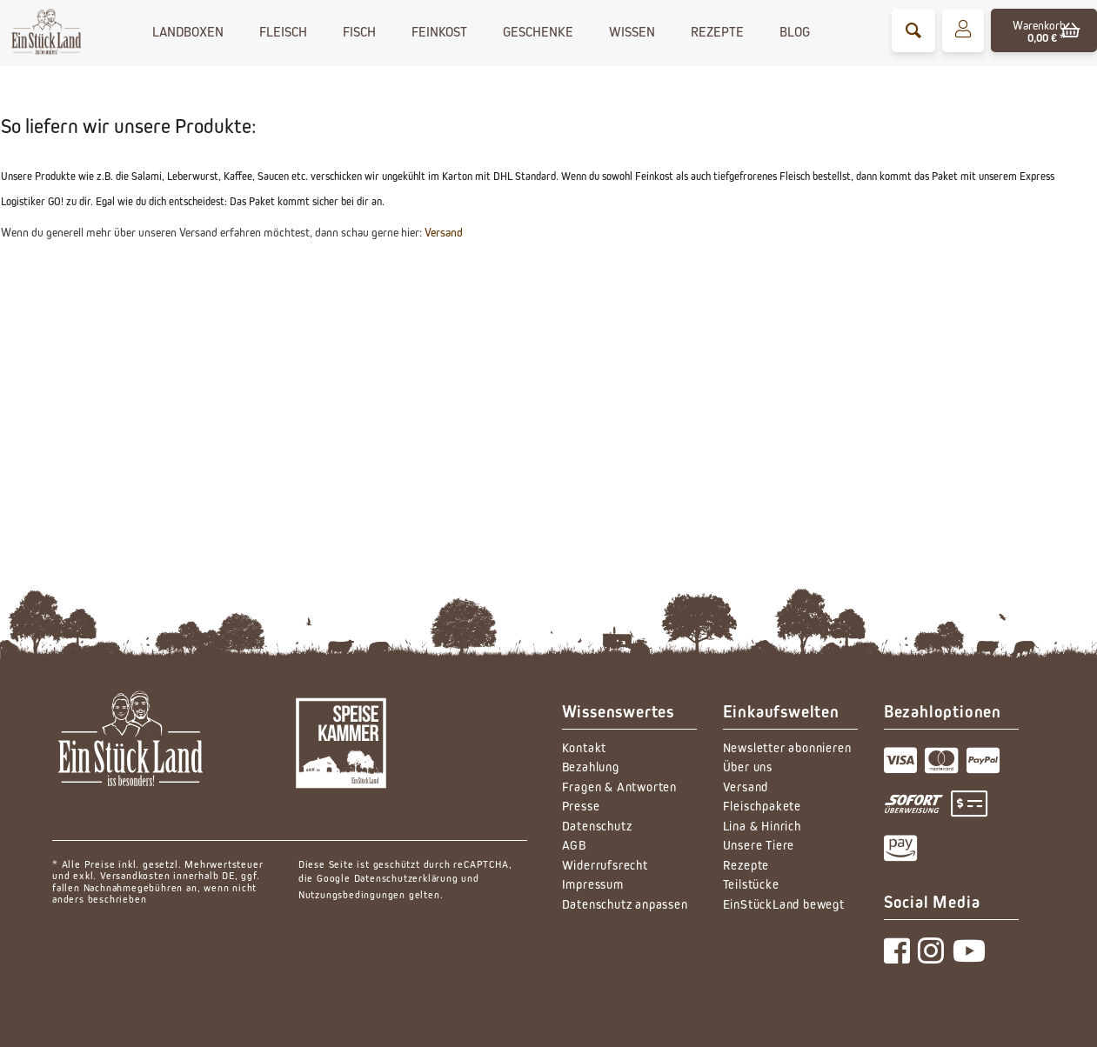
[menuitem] (913, 30)
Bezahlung (590, 766)
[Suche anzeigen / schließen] (913, 30)
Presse (581, 805)
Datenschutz (597, 825)
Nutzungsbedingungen (351, 894)
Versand (444, 232)
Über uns (748, 766)
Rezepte (746, 864)
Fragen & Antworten (619, 786)
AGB (574, 844)
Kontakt (584, 747)
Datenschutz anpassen (625, 904)
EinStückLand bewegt (784, 904)
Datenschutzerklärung (406, 878)
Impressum (593, 884)
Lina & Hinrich (762, 825)
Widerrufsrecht (605, 864)
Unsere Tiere (759, 844)
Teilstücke (751, 884)
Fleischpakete (762, 805)
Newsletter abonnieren (787, 747)
